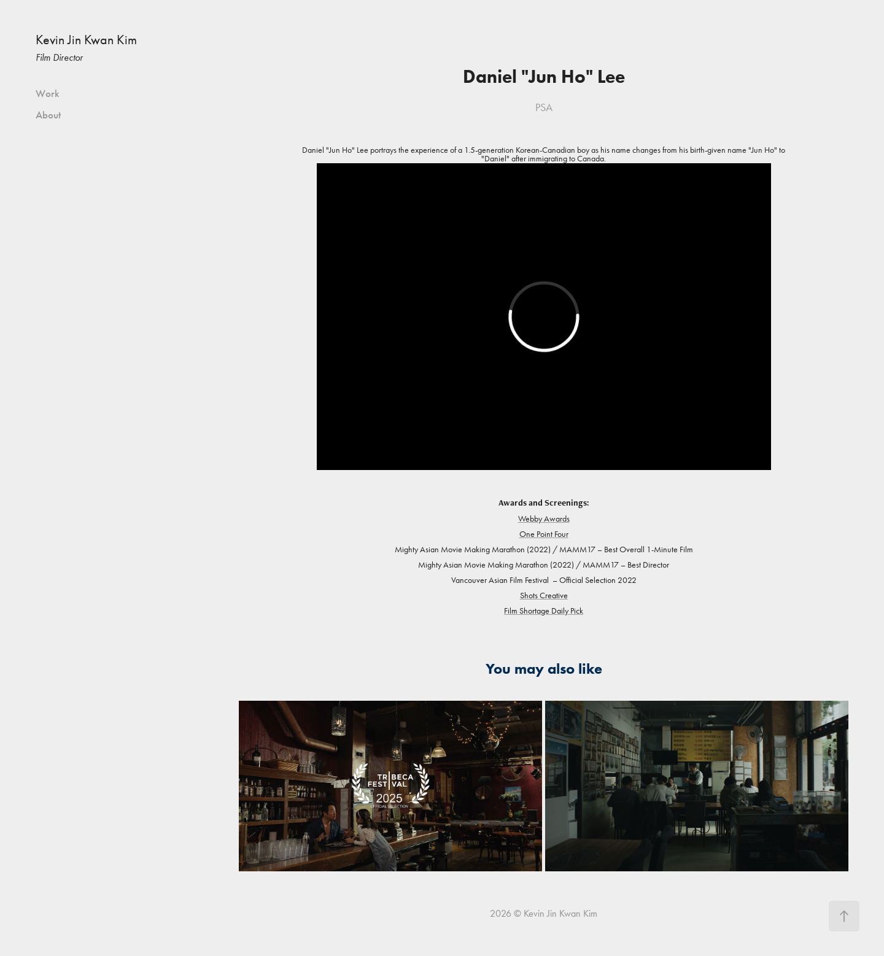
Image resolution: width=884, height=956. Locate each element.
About (48, 115)
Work (48, 93)
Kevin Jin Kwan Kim (86, 40)
